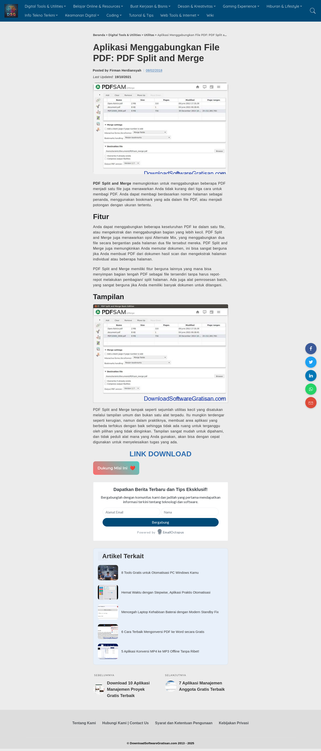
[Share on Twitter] (311, 362)
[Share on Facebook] (311, 348)
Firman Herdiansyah (125, 70)
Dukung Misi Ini (116, 468)
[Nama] (190, 512)
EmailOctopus (173, 532)
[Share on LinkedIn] (311, 375)
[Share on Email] (311, 402)
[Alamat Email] (131, 512)
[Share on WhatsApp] (311, 389)
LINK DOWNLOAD (161, 454)
